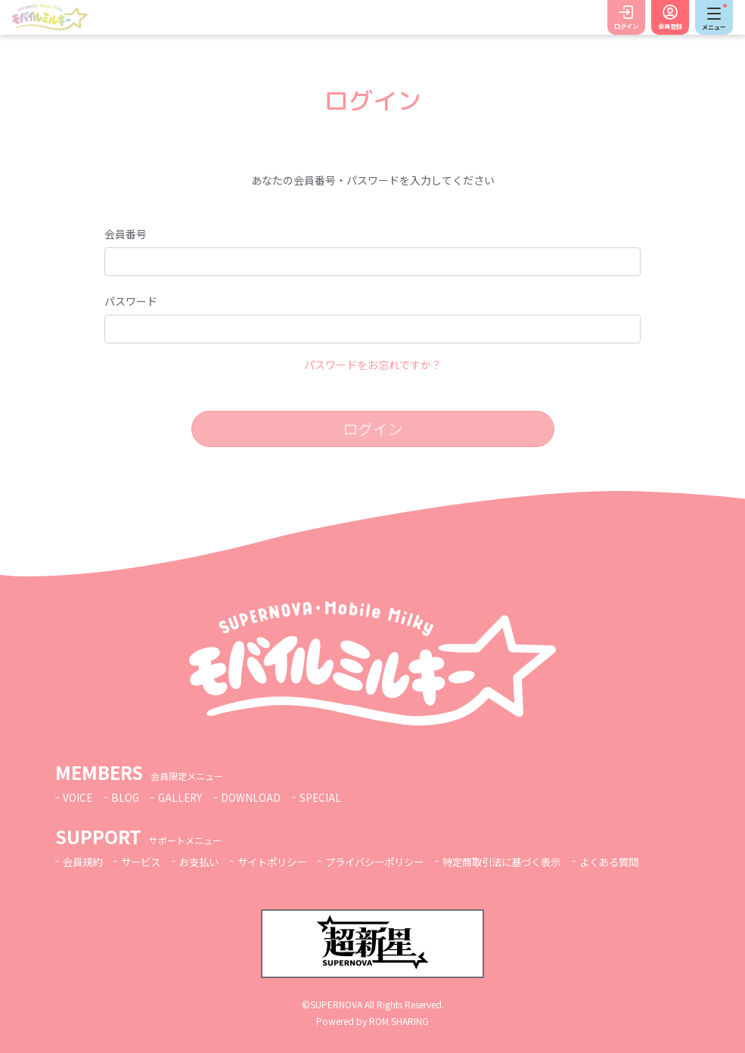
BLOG (126, 797)
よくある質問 (642, 861)
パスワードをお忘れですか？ (373, 364)
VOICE (78, 797)
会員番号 (125, 233)
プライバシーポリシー (392, 861)
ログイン (626, 26)
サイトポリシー (284, 861)
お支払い (206, 861)
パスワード (130, 301)
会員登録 (670, 26)
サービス (145, 861)
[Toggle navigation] (714, 17)
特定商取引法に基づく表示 (527, 861)
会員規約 (84, 861)
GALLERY (183, 797)
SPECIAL (324, 797)
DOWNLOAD (254, 797)
